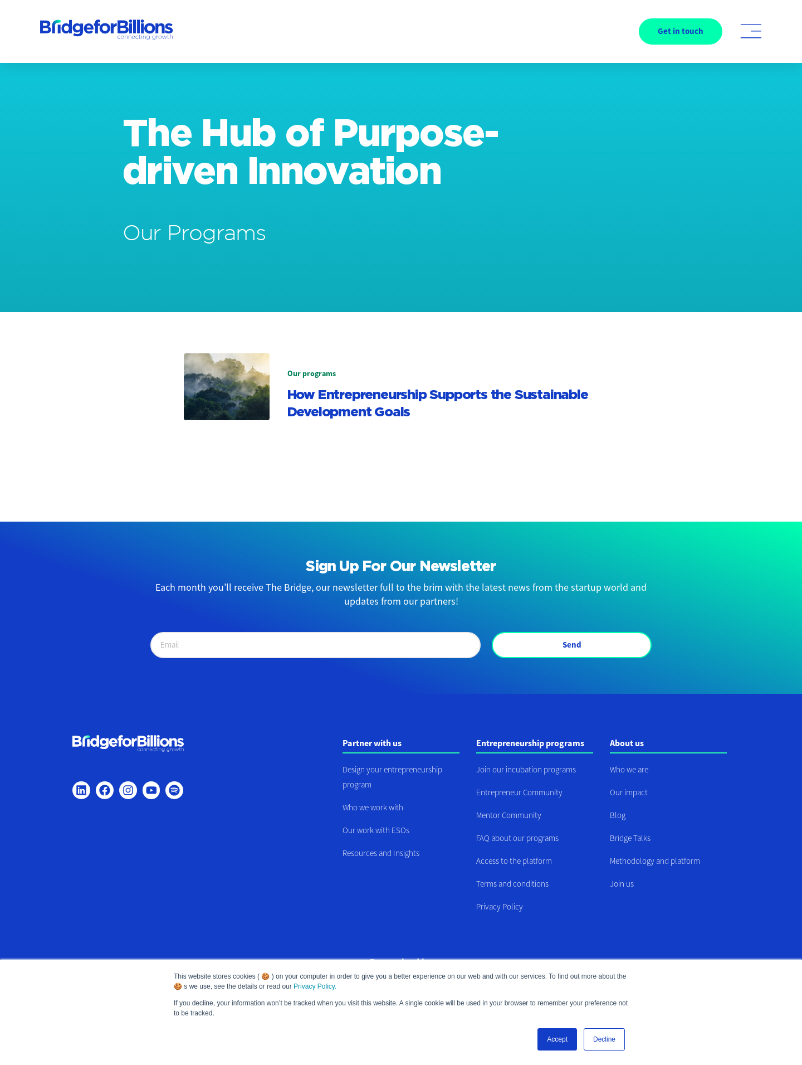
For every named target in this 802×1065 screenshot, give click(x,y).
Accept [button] (557, 1039)
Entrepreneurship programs (530, 742)
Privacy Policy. (315, 986)
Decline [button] (604, 1039)
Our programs (311, 373)
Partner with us (372, 742)
